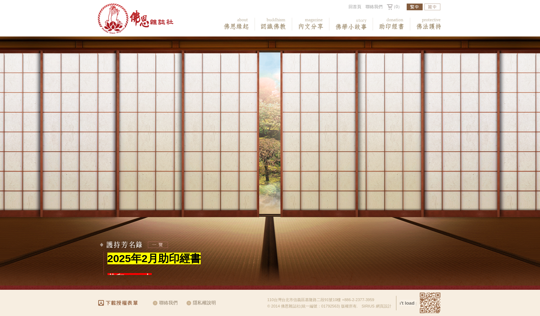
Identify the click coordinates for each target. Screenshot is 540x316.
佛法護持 (428, 24)
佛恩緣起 (236, 24)
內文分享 (310, 24)
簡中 (432, 7)
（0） (396, 6)
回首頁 (355, 6)
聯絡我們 (374, 6)
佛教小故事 (351, 24)
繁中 (415, 7)
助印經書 (391, 24)
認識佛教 (273, 24)
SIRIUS (368, 306)
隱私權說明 (204, 302)
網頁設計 (383, 306)
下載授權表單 (121, 303)
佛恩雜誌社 (135, 19)
